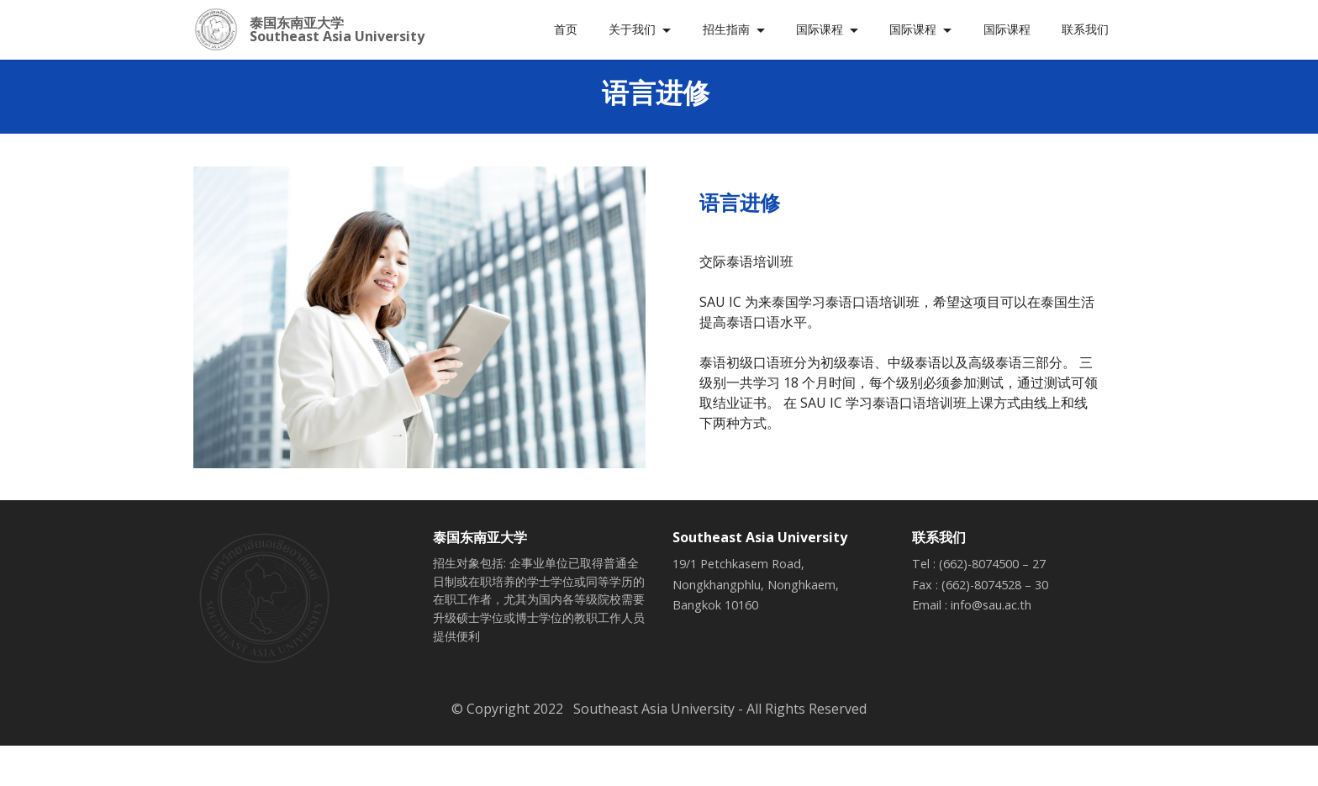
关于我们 (632, 29)
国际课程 (819, 29)
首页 (565, 29)
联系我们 (1085, 29)
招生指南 (726, 29)
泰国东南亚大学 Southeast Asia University (337, 29)
